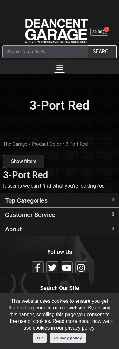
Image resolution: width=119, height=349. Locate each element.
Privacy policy (68, 338)
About (13, 229)
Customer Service (30, 215)
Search (102, 51)
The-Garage (15, 144)
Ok (40, 338)
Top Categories (26, 200)
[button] (59, 67)
